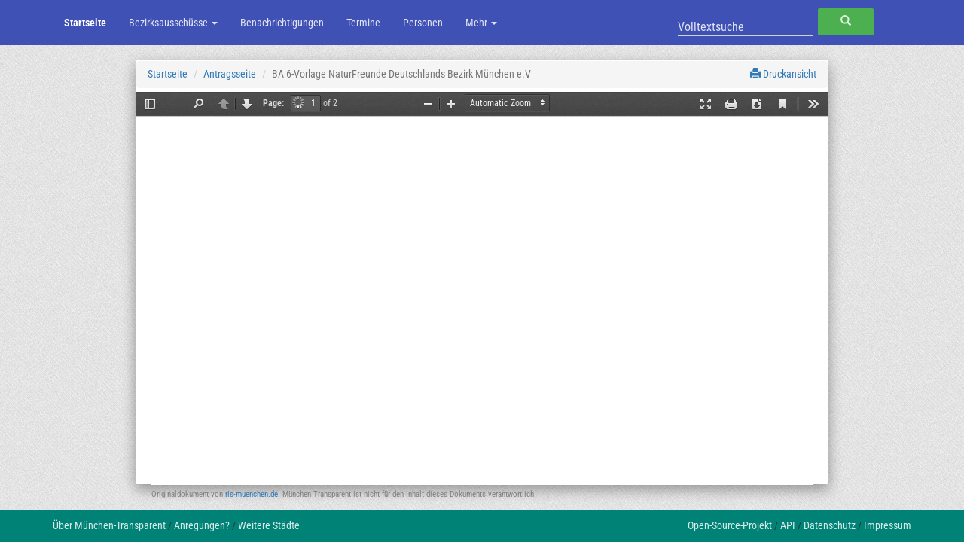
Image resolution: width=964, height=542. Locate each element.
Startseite (85, 23)
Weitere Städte (269, 525)
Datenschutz (830, 525)
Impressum (887, 525)
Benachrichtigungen (282, 23)
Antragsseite (229, 74)
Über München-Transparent (109, 525)
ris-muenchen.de (251, 494)
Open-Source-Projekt (730, 525)
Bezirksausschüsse (173, 23)
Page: (273, 103)
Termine (363, 23)
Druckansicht (783, 74)
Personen (423, 23)
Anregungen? (202, 525)
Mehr (481, 23)
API (787, 525)
